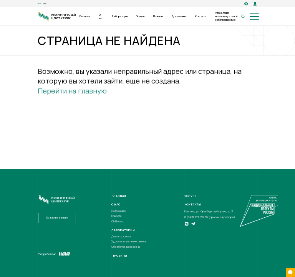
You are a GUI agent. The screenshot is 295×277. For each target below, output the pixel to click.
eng (45, 3)
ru (39, 3)
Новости (116, 216)
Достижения (179, 16)
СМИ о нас (117, 221)
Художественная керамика (128, 241)
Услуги (140, 16)
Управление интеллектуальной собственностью (226, 16)
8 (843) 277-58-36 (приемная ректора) (209, 217)
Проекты (158, 16)
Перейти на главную (72, 90)
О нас (101, 16)
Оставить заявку (57, 217)
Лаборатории (120, 16)
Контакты (200, 16)
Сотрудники (118, 211)
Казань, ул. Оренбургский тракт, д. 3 (208, 211)
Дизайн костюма (121, 236)
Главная (85, 16)
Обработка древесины (125, 247)
